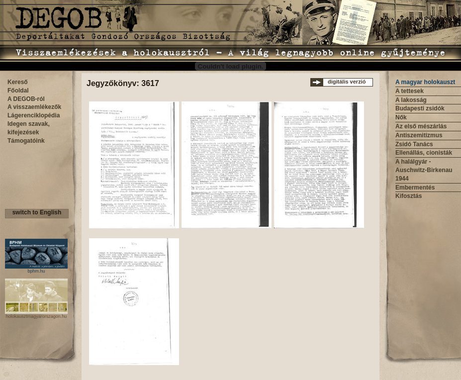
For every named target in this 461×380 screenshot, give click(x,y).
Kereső (17, 82)
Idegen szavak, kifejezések (28, 128)
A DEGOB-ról (26, 98)
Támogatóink (26, 140)
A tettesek (409, 91)
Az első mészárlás (421, 126)
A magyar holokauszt (425, 82)
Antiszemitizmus (419, 135)
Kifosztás (408, 195)
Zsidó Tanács (414, 144)
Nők (401, 117)
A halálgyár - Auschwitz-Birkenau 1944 (424, 170)
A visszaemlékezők (34, 106)
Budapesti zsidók (420, 108)
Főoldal (18, 90)
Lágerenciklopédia (33, 115)
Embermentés (415, 187)
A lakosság (411, 99)
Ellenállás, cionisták (423, 152)
